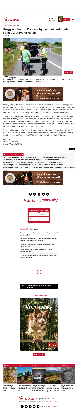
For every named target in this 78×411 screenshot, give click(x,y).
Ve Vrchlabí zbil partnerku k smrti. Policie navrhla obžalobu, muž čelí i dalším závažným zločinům (39, 167)
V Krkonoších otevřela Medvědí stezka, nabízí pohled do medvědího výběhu (33, 162)
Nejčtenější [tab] (24, 229)
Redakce (54, 406)
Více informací (39, 354)
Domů (4, 25)
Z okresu (36, 365)
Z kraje (6, 365)
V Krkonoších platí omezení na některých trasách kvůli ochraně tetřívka (31, 160)
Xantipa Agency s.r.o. (54, 401)
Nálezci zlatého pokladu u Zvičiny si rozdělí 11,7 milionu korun (9, 388)
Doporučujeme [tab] (35, 229)
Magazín (66, 19)
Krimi (9, 25)
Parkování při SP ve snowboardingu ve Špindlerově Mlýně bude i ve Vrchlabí (33, 165)
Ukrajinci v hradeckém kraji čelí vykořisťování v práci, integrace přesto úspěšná (34, 157)
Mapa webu (47, 406)
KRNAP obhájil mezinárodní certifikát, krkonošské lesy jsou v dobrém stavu (53, 388)
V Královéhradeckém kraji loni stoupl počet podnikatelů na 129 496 (24, 388)
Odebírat (44, 219)
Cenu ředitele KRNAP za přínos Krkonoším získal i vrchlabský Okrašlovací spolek (39, 388)
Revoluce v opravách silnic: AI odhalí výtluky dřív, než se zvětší (67, 388)
